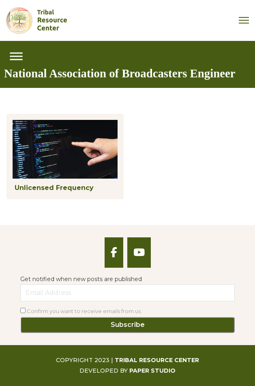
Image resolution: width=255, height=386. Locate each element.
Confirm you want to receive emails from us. (81, 311)
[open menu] (16, 56)
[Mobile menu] (244, 20)
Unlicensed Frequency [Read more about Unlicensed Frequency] (54, 188)
